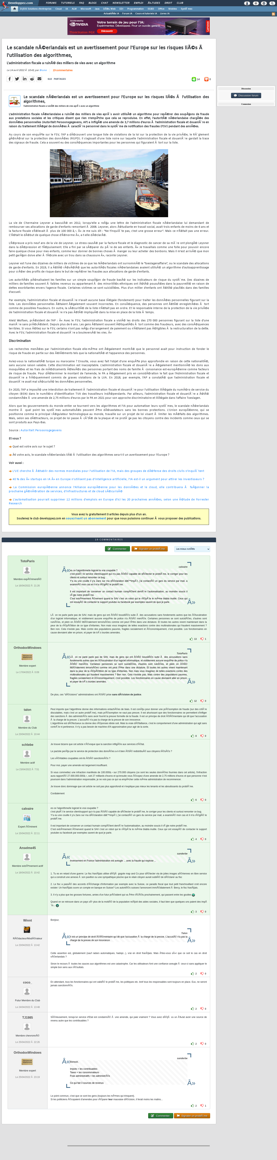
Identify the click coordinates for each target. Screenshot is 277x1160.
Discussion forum (246, 95)
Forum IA (127, 13)
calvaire (27, 808)
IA (66, 9)
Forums (51, 3)
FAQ (81, 3)
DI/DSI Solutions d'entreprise (35, 9)
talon (27, 709)
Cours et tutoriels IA (146, 13)
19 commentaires (63, 70)
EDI (121, 9)
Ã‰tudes (153, 3)
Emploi (138, 3)
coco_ (27, 982)
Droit (168, 3)
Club (179, 3)
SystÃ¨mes (186, 9)
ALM (74, 9)
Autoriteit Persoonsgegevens (41, 430)
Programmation (135, 9)
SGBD (151, 9)
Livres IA (164, 13)
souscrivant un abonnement (86, 519)
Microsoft (86, 9)
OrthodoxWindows (27, 647)
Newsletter (121, 3)
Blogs (92, 3)
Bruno (43, 70)
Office (161, 9)
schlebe (27, 744)
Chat (104, 3)
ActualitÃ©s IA (111, 13)
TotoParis (28, 561)
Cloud (58, 9)
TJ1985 (27, 1017)
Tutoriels (68, 3)
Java (97, 9)
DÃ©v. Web (109, 9)
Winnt (27, 920)
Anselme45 (27, 848)
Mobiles (172, 9)
